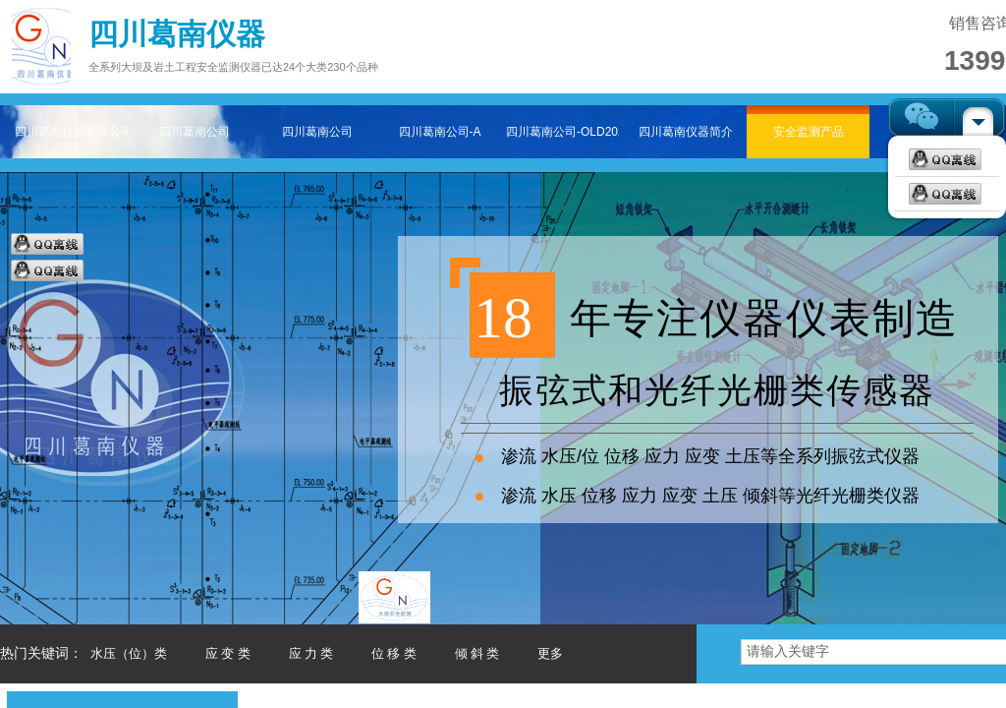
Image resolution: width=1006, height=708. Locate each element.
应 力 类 (311, 653)
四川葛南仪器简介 (686, 132)
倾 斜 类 (477, 653)
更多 (550, 653)
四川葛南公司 (194, 132)
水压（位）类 (128, 653)
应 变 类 (228, 653)
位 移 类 (394, 653)
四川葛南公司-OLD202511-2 (562, 132)
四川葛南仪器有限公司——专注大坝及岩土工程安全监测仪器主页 (71, 132)
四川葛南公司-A (440, 132)
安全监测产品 (808, 132)
